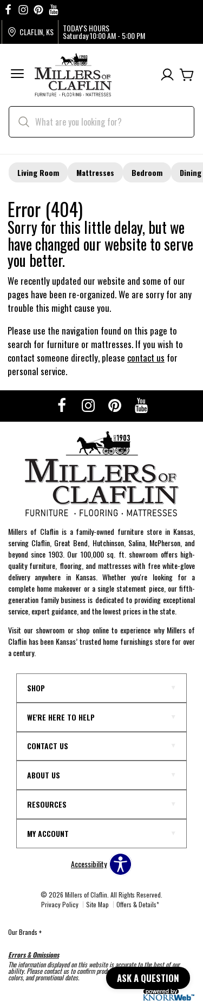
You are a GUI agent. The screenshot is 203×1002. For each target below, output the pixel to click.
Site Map (97, 904)
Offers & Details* (137, 904)
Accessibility (89, 864)
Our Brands (25, 931)
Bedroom (147, 172)
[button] (17, 75)
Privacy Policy (59, 904)
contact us (146, 357)
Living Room (38, 172)
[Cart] (186, 75)
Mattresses (95, 172)
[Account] (167, 75)
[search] (101, 121)
